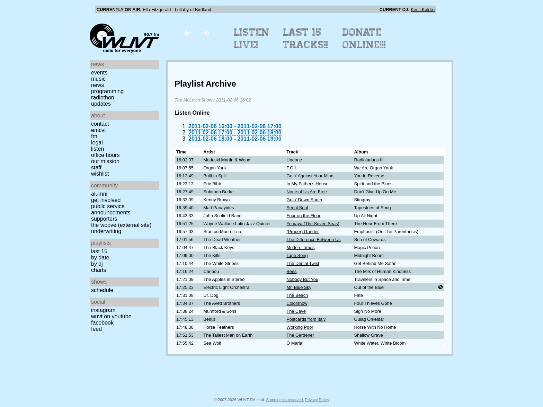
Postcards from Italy (306, 319)
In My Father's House (307, 183)
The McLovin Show (193, 100)
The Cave (295, 311)
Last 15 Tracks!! (305, 38)
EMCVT (98, 130)
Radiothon (102, 97)
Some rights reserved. (285, 400)
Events (99, 73)
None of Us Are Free (306, 191)
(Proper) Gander (302, 231)
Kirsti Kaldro (423, 9)
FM (94, 136)
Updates (101, 104)
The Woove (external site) (121, 225)
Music (98, 79)
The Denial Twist (302, 263)
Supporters (104, 219)
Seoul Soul (297, 207)
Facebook (102, 323)
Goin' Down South (304, 199)
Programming (107, 91)
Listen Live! (251, 38)
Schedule (102, 290)
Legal (97, 142)
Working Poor (299, 327)
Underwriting (106, 231)
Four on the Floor (303, 215)
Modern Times (300, 247)
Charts (98, 270)
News (97, 85)
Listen (97, 149)
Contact (100, 124)
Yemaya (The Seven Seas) (312, 223)
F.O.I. (291, 167)
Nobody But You (302, 279)
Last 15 (99, 251)
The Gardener (300, 335)
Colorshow (296, 303)
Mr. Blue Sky (298, 287)
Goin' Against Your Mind (309, 175)
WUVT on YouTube (111, 316)
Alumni (99, 194)
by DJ (97, 264)
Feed (96, 329)
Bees (291, 271)
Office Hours (105, 155)
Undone (294, 159)
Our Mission (105, 161)
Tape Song (297, 255)
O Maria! (294, 343)
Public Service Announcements (111, 209)
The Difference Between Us (313, 239)
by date (100, 257)
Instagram (103, 310)
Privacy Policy (317, 400)
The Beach (297, 295)
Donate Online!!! (364, 38)
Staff (96, 167)
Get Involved (106, 200)
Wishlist (100, 174)
